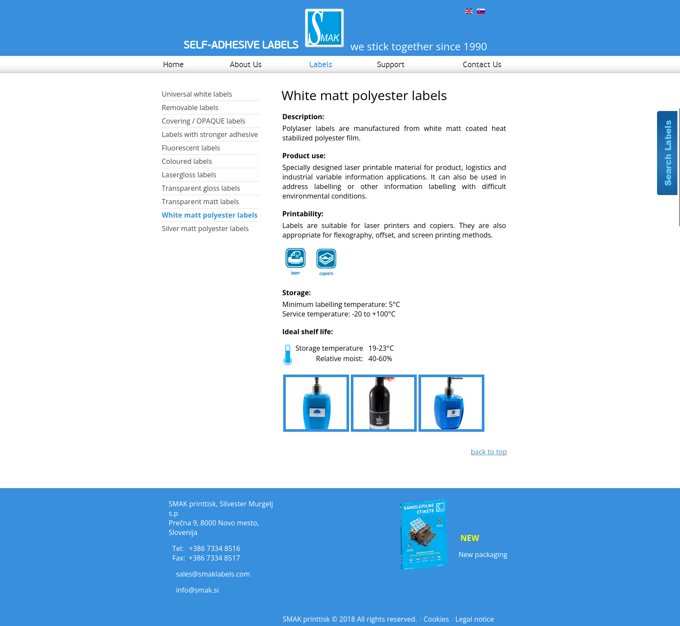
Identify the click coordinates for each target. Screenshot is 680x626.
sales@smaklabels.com (213, 574)
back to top (489, 451)
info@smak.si (197, 590)
